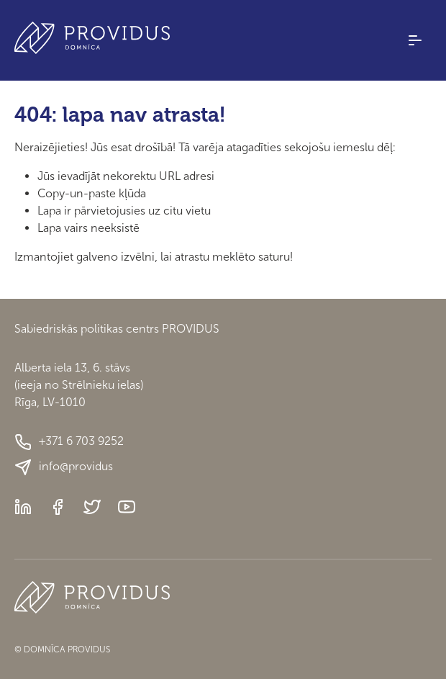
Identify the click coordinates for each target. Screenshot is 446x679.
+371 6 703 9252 (69, 442)
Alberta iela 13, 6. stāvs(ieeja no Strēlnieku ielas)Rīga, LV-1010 (78, 385)
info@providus (63, 467)
